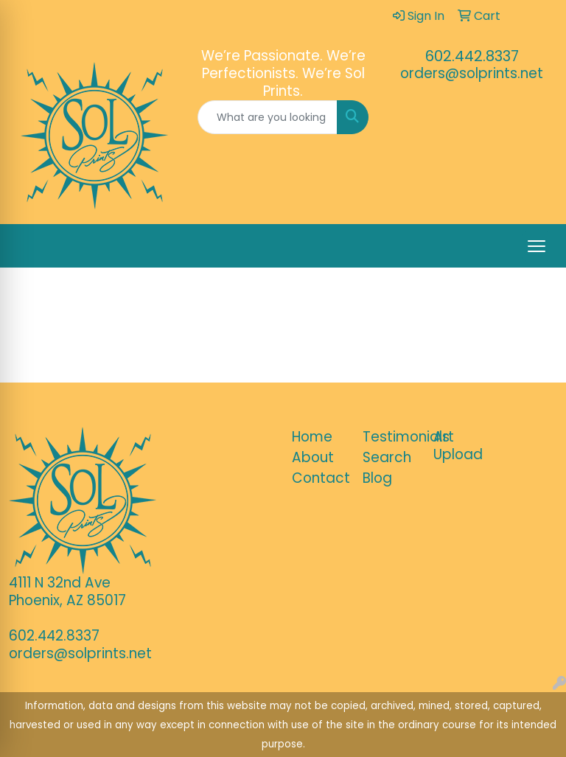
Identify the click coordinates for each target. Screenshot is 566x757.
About (313, 457)
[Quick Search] (268, 117)
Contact (318, 478)
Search (387, 457)
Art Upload (458, 445)
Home (312, 437)
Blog (377, 478)
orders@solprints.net (471, 73)
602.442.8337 (472, 56)
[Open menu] (536, 246)
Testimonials (389, 437)
